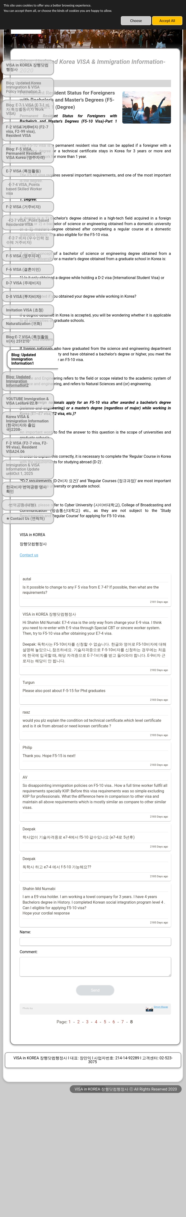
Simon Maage (161, 1125)
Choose (136, 20)
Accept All (167, 20)
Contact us (76, 635)
